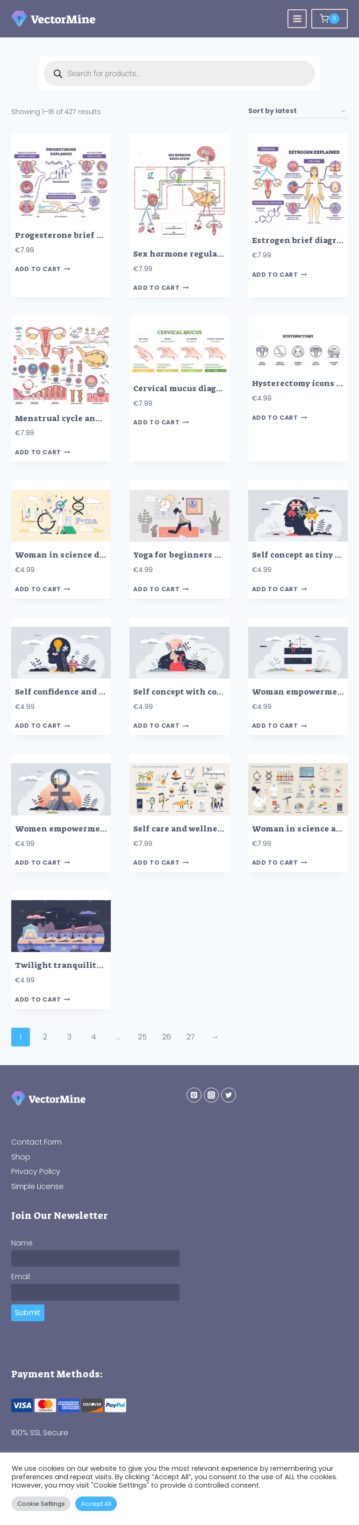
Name (22, 1243)
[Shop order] (297, 111)
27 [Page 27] (191, 1036)
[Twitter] (228, 1095)
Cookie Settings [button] (41, 1503)
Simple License (37, 1186)
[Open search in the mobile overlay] (179, 73)
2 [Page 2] (45, 1036)
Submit (28, 1312)
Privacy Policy (35, 1171)
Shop (20, 1157)
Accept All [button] (96, 1503)
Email (20, 1276)
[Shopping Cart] (329, 19)
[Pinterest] (194, 1095)
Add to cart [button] (42, 269)
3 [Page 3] (69, 1036)
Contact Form (36, 1142)
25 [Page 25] (142, 1036)
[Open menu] (297, 19)
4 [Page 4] (93, 1036)
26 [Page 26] (166, 1036)
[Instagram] (211, 1095)
